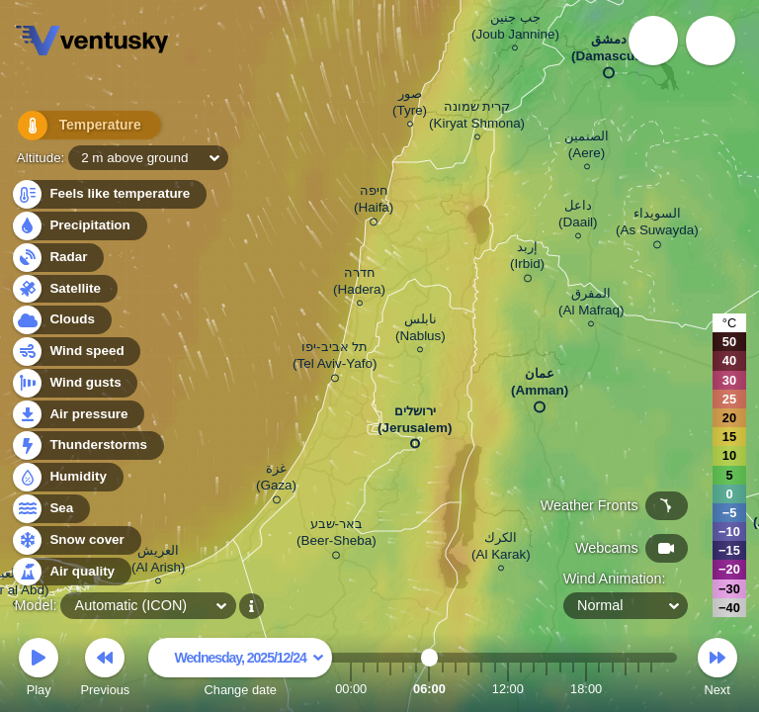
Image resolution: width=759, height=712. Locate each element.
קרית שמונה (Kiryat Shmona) (477, 117)
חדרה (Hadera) (359, 284)
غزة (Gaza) (276, 480)
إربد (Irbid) (527, 258)
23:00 (651, 688)
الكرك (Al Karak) (501, 549)
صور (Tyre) (409, 105)
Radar (57, 257)
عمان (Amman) (539, 386)
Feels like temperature (108, 194)
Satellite (64, 289)
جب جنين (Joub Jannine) (515, 28)
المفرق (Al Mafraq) (591, 304)
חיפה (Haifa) (373, 202)
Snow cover (76, 540)
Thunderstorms (87, 445)
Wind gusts (74, 383)
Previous (104, 670)
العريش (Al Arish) (158, 561)
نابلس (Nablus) (420, 330)
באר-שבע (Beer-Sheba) (336, 535)
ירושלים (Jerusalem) (415, 423)
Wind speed (76, 351)
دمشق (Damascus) (608, 52)
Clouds (61, 320)
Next (717, 670)
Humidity (67, 477)
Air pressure (77, 414)
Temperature (78, 128)
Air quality (71, 572)
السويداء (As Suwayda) (657, 225)
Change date (240, 670)
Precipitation (78, 226)
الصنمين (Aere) (586, 147)
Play (38, 670)
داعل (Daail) (578, 216)
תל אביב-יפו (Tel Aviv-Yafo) (335, 358)
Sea (50, 508)
